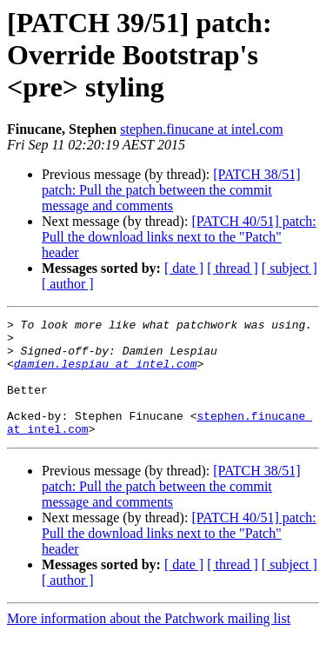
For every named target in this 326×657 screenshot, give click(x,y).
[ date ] (183, 268)
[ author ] (68, 283)
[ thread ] (232, 268)
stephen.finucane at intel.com (201, 129)
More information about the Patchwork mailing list (148, 641)
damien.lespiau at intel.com (105, 374)
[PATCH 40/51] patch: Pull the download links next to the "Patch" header (179, 237)
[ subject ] (289, 268)
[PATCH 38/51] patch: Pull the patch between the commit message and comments (171, 190)
